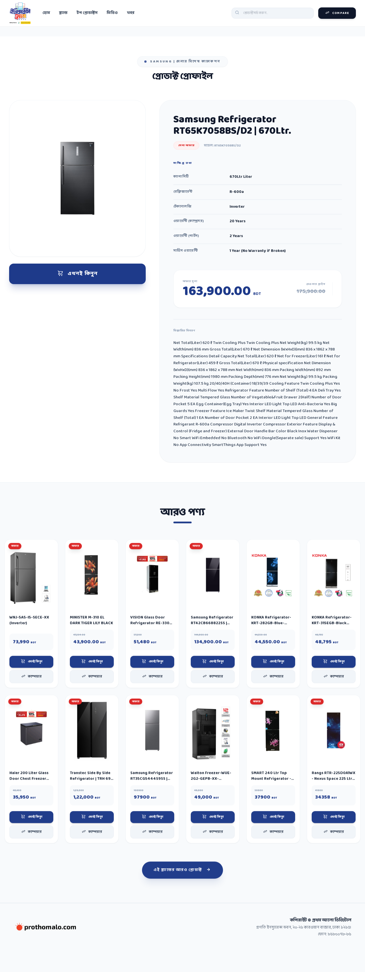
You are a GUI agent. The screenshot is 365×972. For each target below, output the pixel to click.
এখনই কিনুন (77, 277)
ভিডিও (112, 14)
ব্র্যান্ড (63, 14)
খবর (130, 14)
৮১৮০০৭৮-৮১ (339, 954)
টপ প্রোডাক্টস (87, 14)
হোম (46, 14)
